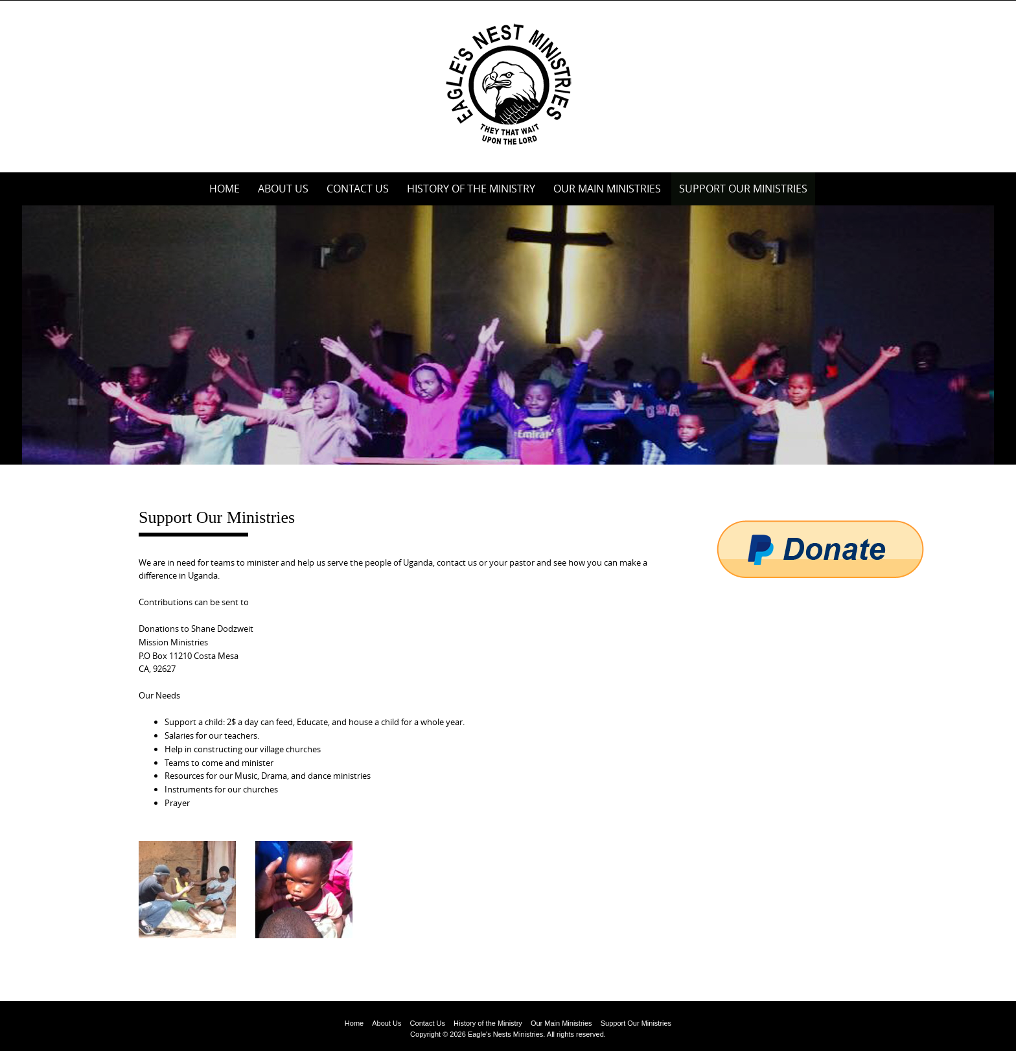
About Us (283, 188)
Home (224, 188)
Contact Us (358, 188)
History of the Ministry (471, 188)
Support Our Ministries (743, 188)
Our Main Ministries (607, 188)
